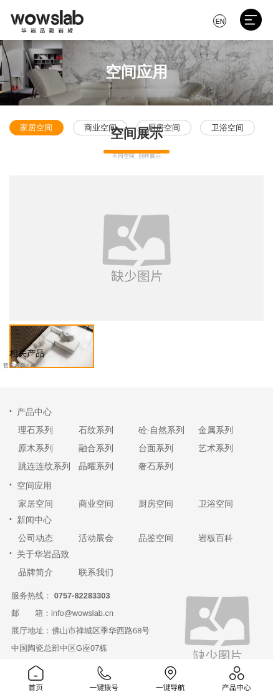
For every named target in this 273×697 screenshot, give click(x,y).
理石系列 (35, 430)
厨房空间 (155, 504)
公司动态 (35, 538)
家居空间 (35, 504)
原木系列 (35, 448)
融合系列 (96, 448)
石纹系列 (96, 430)
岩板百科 (215, 538)
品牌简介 (35, 572)
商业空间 (96, 504)
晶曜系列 (96, 466)
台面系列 (155, 448)
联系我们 (96, 572)
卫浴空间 (215, 504)
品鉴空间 (155, 538)
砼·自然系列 (161, 430)
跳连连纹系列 (44, 466)
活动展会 (96, 538)
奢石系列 (155, 466)
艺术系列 (215, 448)
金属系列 (215, 430)
